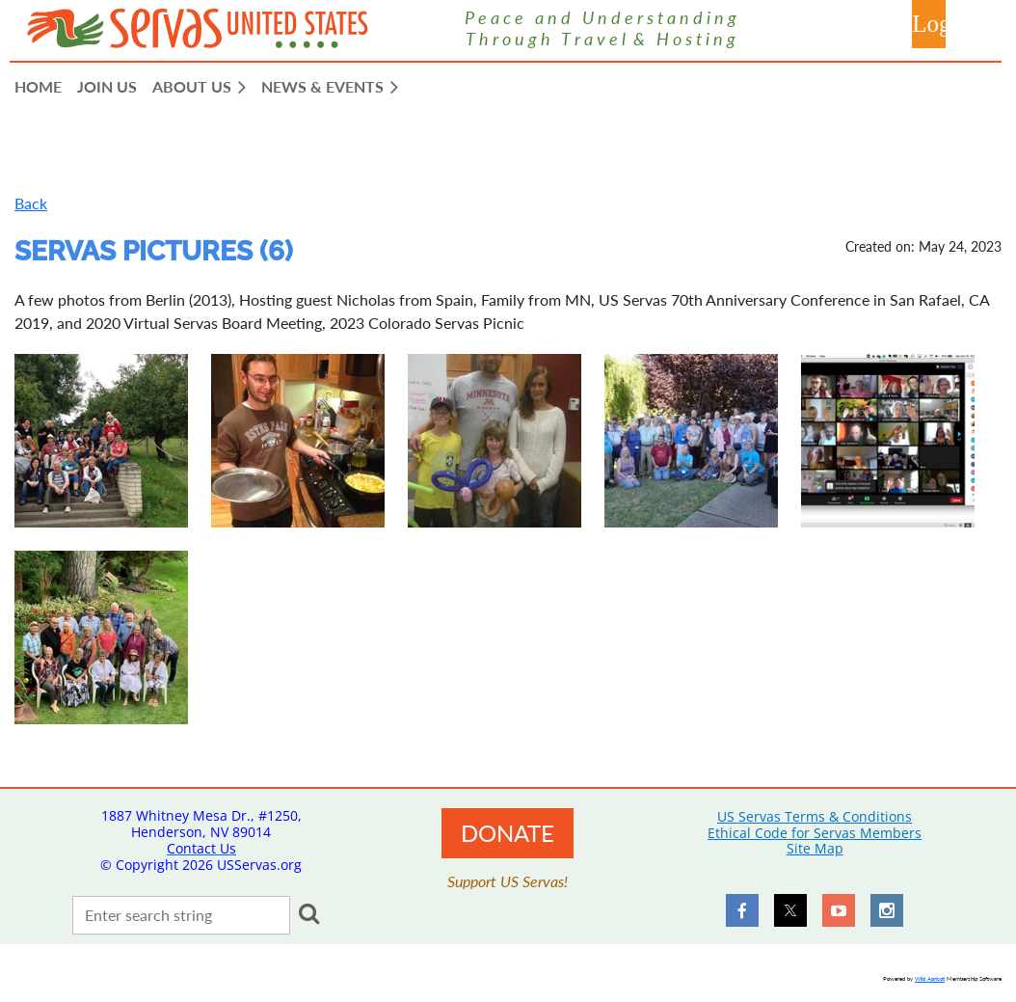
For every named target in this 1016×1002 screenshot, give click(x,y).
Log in (929, 24)
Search (308, 913)
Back (30, 203)
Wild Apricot (930, 978)
